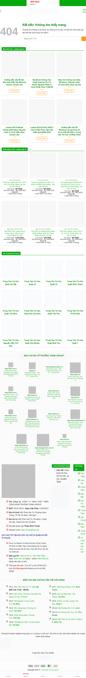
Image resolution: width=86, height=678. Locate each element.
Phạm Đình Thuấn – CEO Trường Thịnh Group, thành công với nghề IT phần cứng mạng (75, 425)
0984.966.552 (43, 559)
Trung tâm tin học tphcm (50, 670)
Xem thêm (14, 90)
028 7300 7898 (39, 556)
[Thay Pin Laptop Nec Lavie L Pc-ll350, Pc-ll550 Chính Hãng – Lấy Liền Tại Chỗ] (43, 165)
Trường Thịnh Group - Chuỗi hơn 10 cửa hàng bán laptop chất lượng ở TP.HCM (11, 373)
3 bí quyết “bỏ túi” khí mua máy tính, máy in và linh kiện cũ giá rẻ (32, 399)
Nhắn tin (43, 674)
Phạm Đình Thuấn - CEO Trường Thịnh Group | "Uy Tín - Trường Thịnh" (32, 374)
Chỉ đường (77, 674)
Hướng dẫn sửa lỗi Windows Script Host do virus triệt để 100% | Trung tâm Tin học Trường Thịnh (69, 131)
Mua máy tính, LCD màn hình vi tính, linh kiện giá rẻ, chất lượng (75, 401)
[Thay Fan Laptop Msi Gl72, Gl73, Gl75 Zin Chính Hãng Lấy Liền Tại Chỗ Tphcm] (15, 165)
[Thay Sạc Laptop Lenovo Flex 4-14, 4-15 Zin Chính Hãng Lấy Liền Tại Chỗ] (71, 214)
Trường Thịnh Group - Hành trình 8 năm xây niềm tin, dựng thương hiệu (53, 395)
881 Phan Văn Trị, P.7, (26, 587)
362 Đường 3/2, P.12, (69, 608)
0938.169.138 (19, 559)
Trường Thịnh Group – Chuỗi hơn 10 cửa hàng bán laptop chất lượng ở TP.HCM (43, 452)
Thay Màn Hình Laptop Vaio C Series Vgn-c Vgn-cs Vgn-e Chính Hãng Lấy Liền (15, 233)
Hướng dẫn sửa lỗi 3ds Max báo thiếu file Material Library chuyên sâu (14, 82)
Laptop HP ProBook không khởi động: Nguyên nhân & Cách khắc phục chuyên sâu (14, 131)
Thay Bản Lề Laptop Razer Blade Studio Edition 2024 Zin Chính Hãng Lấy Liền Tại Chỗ (43, 233)
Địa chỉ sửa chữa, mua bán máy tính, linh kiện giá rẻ (75, 378)
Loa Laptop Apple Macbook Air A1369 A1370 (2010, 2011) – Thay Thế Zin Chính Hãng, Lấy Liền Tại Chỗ (71, 185)
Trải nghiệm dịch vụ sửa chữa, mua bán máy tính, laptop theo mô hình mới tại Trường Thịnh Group (32, 424)
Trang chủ (8, 674)
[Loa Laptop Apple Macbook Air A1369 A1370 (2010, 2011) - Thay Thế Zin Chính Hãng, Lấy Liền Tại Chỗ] (71, 165)
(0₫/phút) (26, 674)
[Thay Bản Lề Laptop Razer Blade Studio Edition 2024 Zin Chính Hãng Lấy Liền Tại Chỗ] (43, 214)
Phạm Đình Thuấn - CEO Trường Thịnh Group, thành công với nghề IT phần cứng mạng (10, 397)
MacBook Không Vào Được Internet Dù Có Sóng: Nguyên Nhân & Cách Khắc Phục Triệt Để (42, 83)
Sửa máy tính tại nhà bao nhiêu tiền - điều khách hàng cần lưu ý (53, 417)
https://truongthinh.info (30, 530)
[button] (1, 11)
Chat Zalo (60, 674)
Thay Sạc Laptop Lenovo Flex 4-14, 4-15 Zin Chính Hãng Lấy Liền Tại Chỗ (71, 233)
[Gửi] (84, 39)
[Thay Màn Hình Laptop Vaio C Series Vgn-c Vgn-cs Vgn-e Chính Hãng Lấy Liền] (15, 214)
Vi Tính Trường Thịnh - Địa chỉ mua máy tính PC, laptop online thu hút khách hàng (21, 450)
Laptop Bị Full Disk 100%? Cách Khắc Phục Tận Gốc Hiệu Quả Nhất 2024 (41, 129)
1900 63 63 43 (25, 556)
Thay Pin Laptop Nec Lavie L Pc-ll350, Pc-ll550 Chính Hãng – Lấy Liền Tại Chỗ (43, 184)
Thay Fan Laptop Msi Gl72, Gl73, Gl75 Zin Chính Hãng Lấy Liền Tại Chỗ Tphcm (15, 184)
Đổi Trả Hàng (83, 503)
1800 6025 (34, 2)
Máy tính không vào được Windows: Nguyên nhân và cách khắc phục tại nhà (69, 82)
